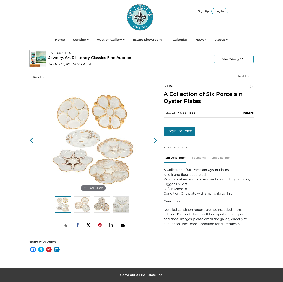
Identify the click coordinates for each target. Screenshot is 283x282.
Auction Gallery (110, 39)
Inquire (248, 112)
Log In (220, 11)
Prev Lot (37, 77)
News (200, 39)
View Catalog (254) (233, 59)
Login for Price (179, 131)
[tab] (175, 159)
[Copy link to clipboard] (65, 225)
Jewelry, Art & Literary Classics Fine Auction (89, 58)
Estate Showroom (148, 39)
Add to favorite (251, 87)
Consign (80, 39)
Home (60, 39)
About (220, 39)
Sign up (203, 11)
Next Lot (245, 76)
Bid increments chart (176, 147)
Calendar (180, 39)
